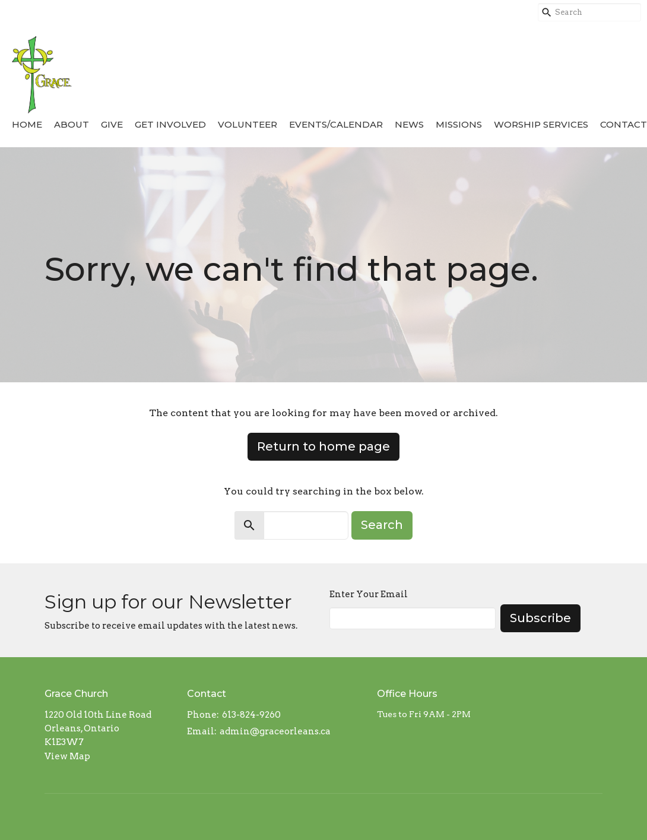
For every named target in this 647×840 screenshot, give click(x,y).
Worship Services (541, 124)
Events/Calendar (336, 124)
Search (382, 525)
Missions (459, 124)
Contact (623, 124)
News (409, 124)
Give (112, 124)
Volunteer (247, 124)
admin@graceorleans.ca (275, 731)
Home (27, 124)
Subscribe (540, 618)
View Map (67, 756)
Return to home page (323, 446)
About (71, 124)
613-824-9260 (251, 714)
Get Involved (170, 124)
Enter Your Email (368, 594)
